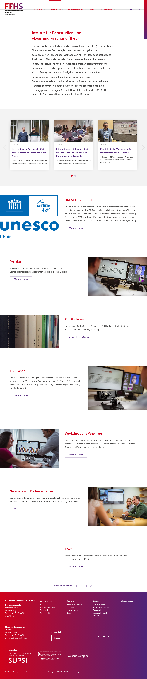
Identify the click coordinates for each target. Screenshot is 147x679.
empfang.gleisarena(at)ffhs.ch (16, 638)
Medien (43, 605)
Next (142, 147)
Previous (4, 147)
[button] (76, 585)
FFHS (93, 10)
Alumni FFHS (45, 613)
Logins (96, 601)
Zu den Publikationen (79, 337)
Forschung (56, 10)
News (68, 613)
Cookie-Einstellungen (47, 672)
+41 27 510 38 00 (17, 613)
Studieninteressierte (47, 608)
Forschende (44, 610)
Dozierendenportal (100, 613)
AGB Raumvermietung (71, 672)
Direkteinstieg (46, 601)
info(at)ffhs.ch (10, 616)
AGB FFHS (59, 672)
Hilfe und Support (127, 601)
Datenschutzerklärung (31, 672)
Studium (39, 10)
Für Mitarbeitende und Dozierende (101, 609)
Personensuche (72, 610)
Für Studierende (99, 605)
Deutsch (57, 638)
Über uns (70, 601)
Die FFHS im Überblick (74, 605)
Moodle (96, 616)
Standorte (108, 10)
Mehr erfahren (76, 228)
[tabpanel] (29, 145)
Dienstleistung (77, 10)
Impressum (19, 672)
